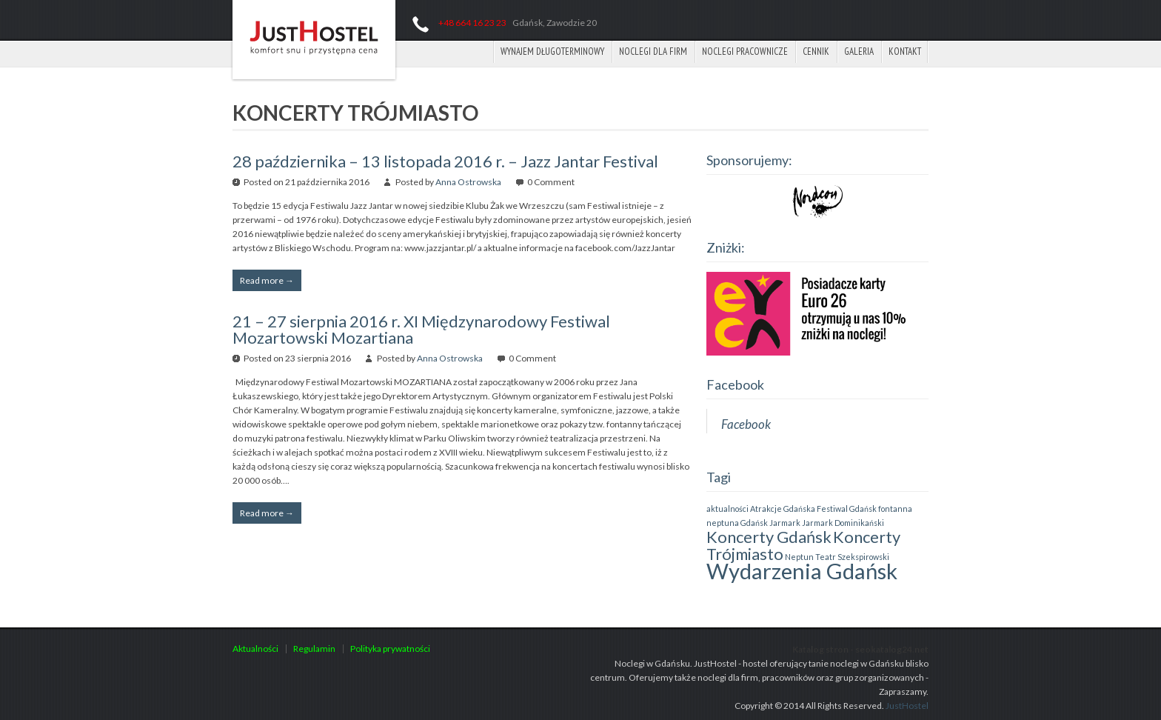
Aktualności (255, 648)
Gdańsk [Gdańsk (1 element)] (754, 522)
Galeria (859, 51)
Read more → (267, 280)
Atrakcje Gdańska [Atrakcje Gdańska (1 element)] (782, 508)
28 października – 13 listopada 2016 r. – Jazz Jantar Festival (445, 161)
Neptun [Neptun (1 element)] (799, 556)
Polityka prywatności (390, 648)
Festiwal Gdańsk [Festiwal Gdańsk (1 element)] (847, 508)
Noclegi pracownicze (745, 51)
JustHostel (907, 705)
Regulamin (314, 648)
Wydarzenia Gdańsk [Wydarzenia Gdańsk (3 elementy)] (801, 571)
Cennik (816, 51)
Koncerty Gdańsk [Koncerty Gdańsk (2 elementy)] (769, 537)
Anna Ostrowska (468, 181)
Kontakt (905, 51)
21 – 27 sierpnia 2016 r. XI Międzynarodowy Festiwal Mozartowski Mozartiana (421, 329)
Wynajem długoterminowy (552, 51)
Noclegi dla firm (653, 51)
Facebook (735, 384)
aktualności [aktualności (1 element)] (727, 508)
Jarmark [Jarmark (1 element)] (784, 522)
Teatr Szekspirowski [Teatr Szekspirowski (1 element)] (852, 556)
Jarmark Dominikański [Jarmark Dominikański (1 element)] (843, 522)
